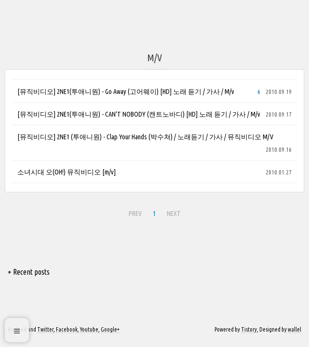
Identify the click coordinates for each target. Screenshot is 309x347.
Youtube (89, 329)
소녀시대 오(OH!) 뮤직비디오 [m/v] (66, 172)
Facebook (67, 329)
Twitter (45, 329)
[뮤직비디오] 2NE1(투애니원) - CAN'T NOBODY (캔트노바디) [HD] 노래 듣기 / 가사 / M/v (138, 114)
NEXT (172, 212)
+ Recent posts (29, 271)
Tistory (249, 329)
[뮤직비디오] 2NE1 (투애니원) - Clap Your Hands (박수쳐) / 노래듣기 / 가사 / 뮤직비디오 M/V (145, 137)
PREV (134, 212)
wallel (294, 329)
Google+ (110, 329)
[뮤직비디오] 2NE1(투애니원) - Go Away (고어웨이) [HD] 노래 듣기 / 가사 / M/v (125, 91)
